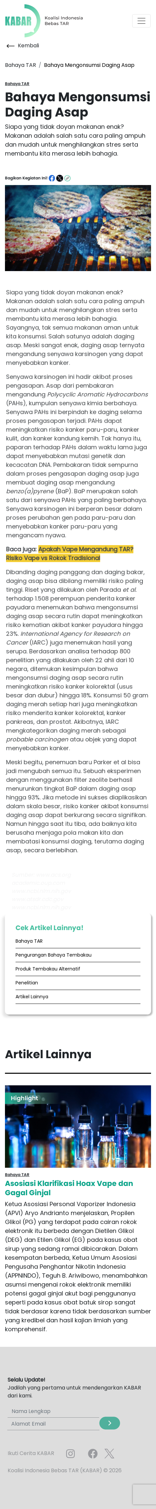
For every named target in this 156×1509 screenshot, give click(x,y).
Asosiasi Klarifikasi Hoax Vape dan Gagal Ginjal (69, 1188)
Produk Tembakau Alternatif (48, 969)
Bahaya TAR (29, 941)
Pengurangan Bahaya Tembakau (54, 955)
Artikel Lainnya (32, 996)
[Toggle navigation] (141, 20)
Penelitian (27, 982)
